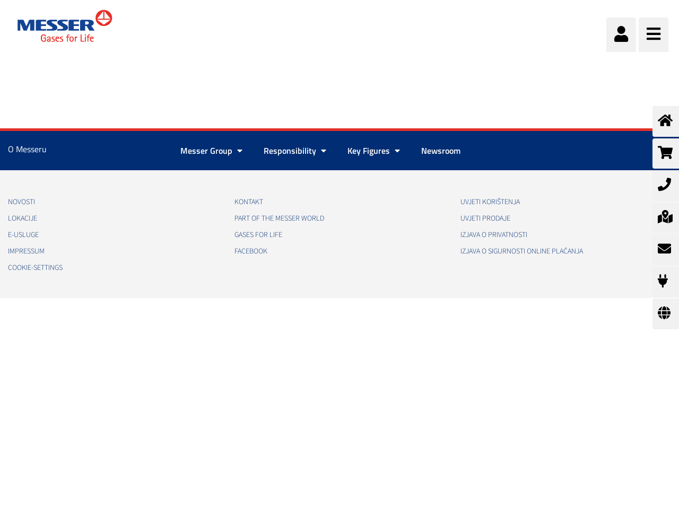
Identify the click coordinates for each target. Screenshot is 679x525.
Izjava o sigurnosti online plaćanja (521, 251)
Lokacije (22, 218)
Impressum (26, 251)
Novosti (21, 202)
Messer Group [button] (211, 150)
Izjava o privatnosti (493, 235)
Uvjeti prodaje (485, 218)
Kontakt (248, 202)
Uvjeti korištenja (490, 202)
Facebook (250, 251)
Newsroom (440, 150)
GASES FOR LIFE (258, 235)
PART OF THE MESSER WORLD (279, 218)
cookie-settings (35, 267)
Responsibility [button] (295, 150)
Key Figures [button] (373, 150)
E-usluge (23, 235)
